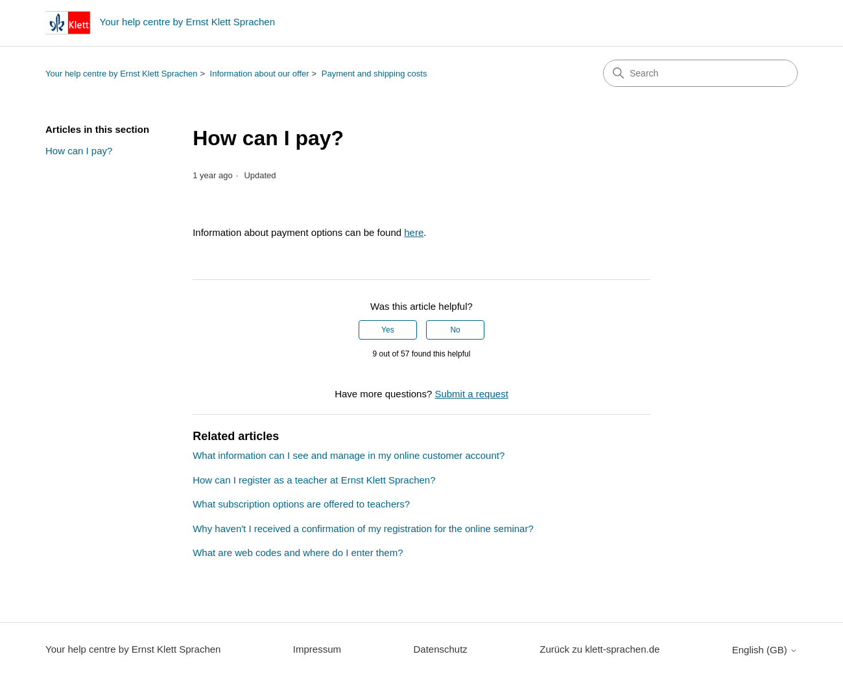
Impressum (317, 649)
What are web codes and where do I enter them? (298, 552)
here (413, 232)
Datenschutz (440, 649)
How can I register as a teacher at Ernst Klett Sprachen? (314, 479)
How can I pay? (78, 150)
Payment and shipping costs (374, 73)
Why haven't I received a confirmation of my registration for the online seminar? (363, 528)
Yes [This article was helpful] (387, 329)
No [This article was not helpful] (455, 329)
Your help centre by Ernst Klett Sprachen (121, 73)
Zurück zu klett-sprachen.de (599, 649)
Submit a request (471, 393)
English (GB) (765, 649)
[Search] (700, 73)
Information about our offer (259, 73)
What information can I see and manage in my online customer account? (349, 455)
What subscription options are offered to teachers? (301, 503)
